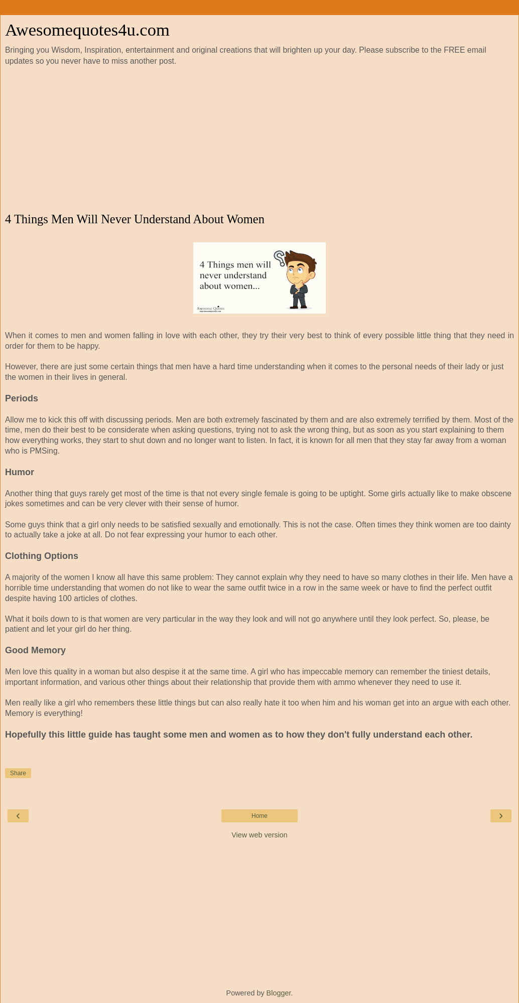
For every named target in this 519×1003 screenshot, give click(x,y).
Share (18, 773)
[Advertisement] (259, 139)
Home (259, 815)
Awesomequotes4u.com (87, 29)
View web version (259, 835)
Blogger (279, 993)
